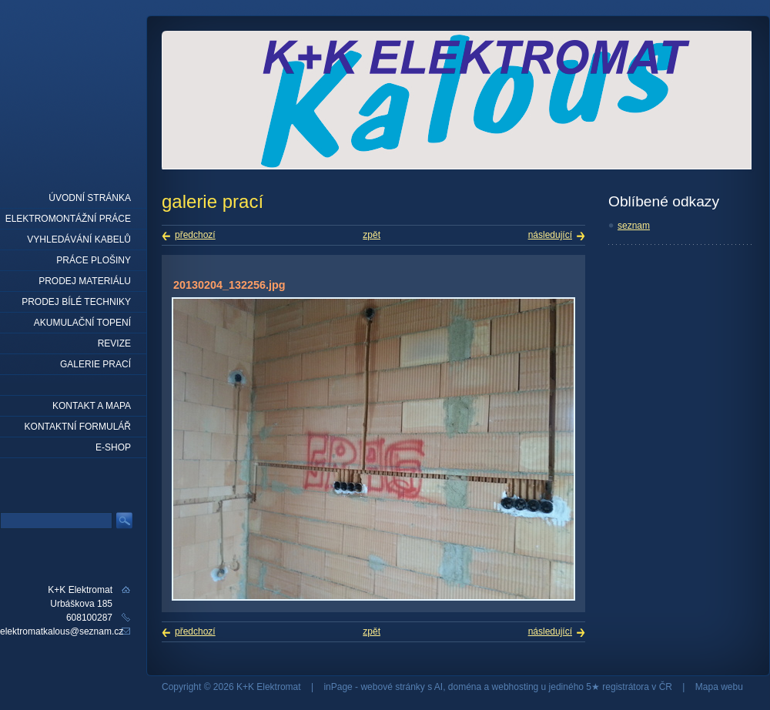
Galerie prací (95, 364)
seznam (634, 225)
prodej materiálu (84, 281)
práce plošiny (93, 260)
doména (464, 687)
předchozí (195, 234)
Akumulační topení (82, 322)
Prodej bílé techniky (76, 301)
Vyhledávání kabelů (79, 239)
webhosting (515, 687)
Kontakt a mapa (91, 405)
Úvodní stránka (90, 198)
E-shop (113, 447)
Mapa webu (719, 687)
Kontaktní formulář (78, 426)
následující (550, 234)
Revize (114, 343)
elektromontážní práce (68, 218)
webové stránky (392, 687)
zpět (371, 234)
